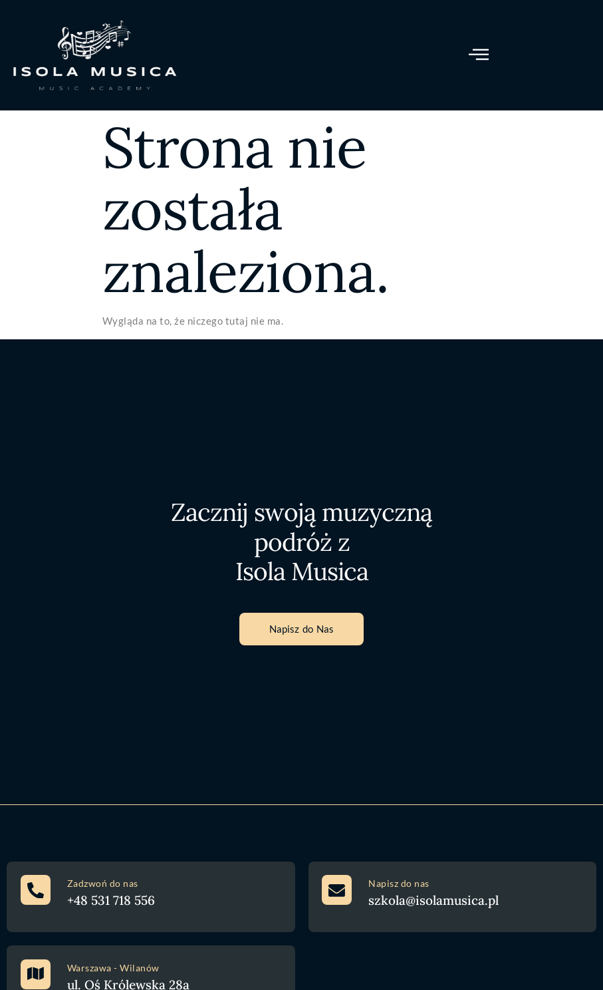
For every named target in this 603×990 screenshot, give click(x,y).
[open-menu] (478, 55)
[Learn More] (151, 897)
